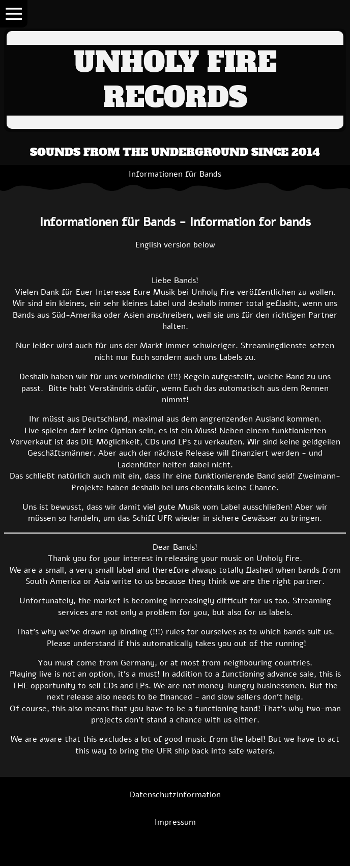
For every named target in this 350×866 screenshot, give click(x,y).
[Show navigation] (13, 13)
